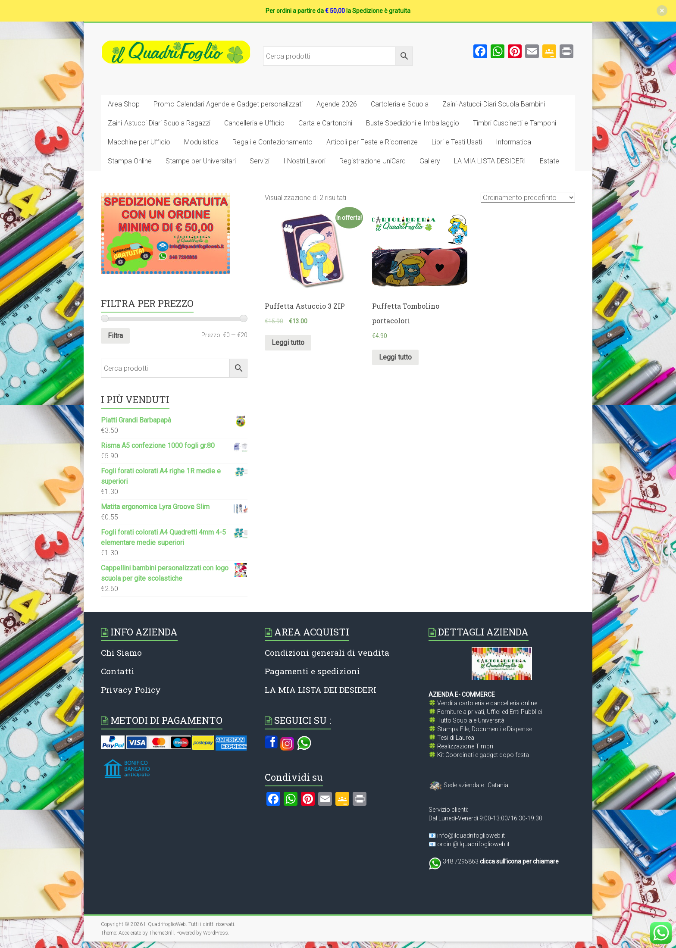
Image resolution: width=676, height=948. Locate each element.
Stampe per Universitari (201, 161)
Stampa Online (130, 161)
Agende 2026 (336, 104)
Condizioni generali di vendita (327, 652)
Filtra (115, 336)
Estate (549, 161)
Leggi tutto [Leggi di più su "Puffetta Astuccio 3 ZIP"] (288, 342)
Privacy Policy (131, 689)
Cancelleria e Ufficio (254, 123)
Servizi (259, 161)
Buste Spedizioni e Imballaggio (412, 123)
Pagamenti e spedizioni (312, 671)
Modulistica (201, 142)
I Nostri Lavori (304, 161)
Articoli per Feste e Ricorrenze (372, 142)
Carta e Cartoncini (325, 123)
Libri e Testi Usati (457, 142)
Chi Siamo (121, 652)
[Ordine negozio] (528, 198)
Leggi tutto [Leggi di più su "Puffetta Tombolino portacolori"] (395, 357)
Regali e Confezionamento (272, 142)
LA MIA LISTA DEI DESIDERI (320, 689)
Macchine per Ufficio (139, 142)
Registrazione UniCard (372, 161)
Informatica (513, 142)
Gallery (429, 161)
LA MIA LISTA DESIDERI (490, 161)
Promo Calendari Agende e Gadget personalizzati (228, 104)
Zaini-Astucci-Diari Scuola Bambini (493, 104)
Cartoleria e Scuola (400, 104)
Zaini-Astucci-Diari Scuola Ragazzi (159, 123)
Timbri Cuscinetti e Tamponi (514, 123)
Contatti (118, 671)
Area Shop (124, 104)
